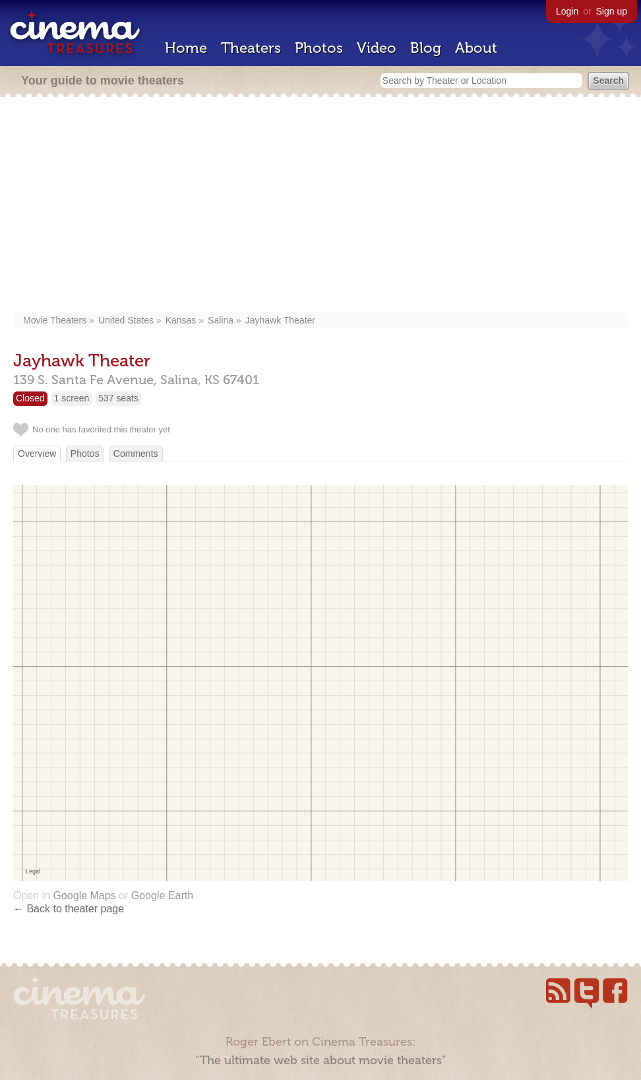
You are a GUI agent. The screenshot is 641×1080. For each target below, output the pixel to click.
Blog (425, 48)
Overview (37, 453)
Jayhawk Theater (280, 320)
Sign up (611, 11)
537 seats (118, 398)
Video (376, 48)
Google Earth (162, 895)
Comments (135, 453)
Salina (220, 320)
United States (126, 320)
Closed (30, 398)
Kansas (181, 320)
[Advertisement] (320, 206)
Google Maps (84, 895)
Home (186, 48)
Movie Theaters (54, 320)
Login (567, 11)
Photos (319, 48)
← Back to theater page (68, 908)
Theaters (251, 48)
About (476, 48)
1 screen (72, 398)
